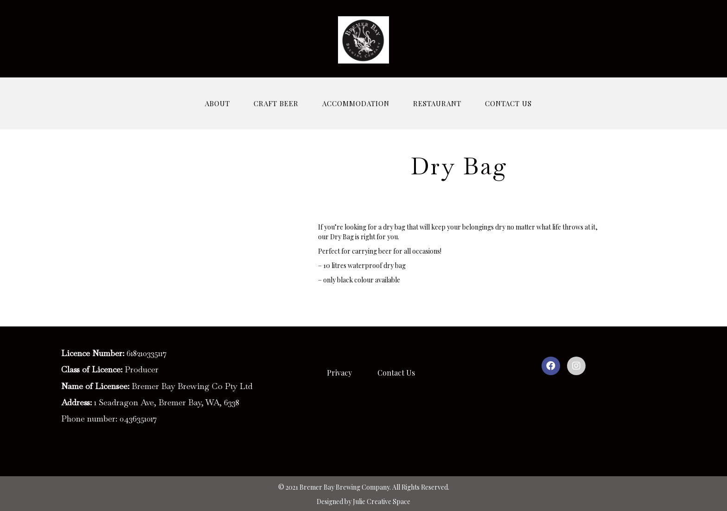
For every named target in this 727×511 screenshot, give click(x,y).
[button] (551, 366)
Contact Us (396, 372)
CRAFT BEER (276, 103)
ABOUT (217, 103)
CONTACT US (508, 103)
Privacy (339, 372)
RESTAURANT (437, 103)
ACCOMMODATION (355, 103)
